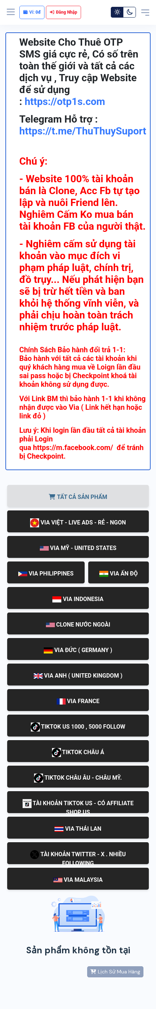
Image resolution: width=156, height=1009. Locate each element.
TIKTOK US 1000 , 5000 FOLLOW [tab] (78, 727)
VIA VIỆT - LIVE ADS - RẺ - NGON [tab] (78, 522)
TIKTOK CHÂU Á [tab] (78, 752)
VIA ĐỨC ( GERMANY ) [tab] (78, 650)
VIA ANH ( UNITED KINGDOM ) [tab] (78, 675)
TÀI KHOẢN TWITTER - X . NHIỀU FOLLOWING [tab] (78, 857)
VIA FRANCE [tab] (78, 701)
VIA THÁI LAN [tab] (78, 828)
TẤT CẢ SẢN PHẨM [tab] (78, 497)
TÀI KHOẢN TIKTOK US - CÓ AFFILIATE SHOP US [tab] (78, 806)
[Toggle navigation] (145, 12)
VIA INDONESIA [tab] (77, 599)
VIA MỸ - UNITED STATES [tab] (78, 548)
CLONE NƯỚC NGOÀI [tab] (78, 624)
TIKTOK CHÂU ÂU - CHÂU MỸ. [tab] (78, 778)
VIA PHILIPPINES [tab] (46, 573)
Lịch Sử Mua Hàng (115, 971)
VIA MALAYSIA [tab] (78, 879)
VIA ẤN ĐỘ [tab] (118, 573)
